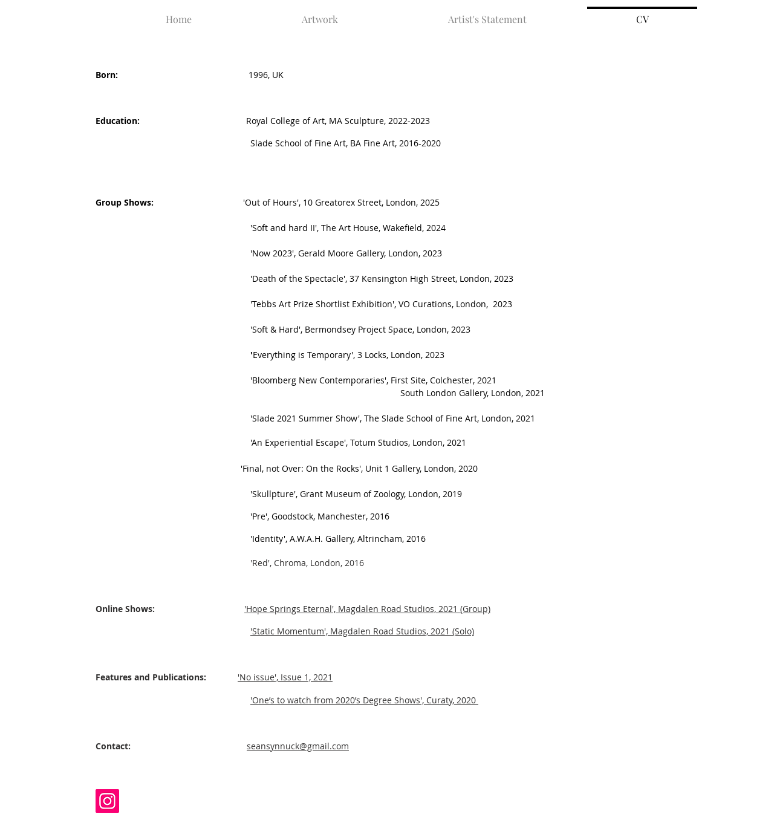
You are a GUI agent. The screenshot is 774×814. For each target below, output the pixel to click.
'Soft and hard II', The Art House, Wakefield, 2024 (271, 227)
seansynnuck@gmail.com (298, 746)
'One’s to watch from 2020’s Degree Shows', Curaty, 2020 (363, 700)
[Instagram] (107, 801)
